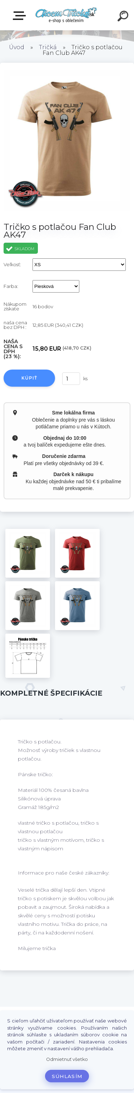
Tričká (48, 47)
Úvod (16, 47)
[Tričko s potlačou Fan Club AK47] (27, 553)
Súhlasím (67, 1076)
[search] (124, 17)
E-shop (21, 15)
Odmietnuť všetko (67, 1059)
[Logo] (66, 15)
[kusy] (71, 378)
